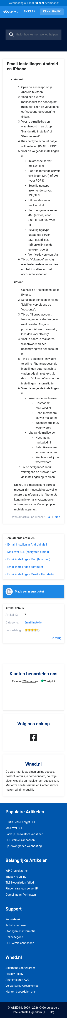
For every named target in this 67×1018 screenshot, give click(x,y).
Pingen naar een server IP (22, 888)
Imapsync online (16, 876)
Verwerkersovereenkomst (22, 985)
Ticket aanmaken (16, 925)
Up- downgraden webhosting (24, 846)
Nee (57, 517)
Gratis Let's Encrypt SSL (21, 822)
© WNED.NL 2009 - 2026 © (24, 1007)
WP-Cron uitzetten (17, 870)
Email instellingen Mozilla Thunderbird (31, 574)
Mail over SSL (14, 828)
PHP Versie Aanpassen (20, 840)
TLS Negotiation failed (20, 882)
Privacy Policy (14, 974)
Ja (48, 517)
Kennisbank (52, 11)
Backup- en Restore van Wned (24, 834)
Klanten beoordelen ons (21, 991)
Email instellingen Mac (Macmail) (28, 559)
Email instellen (33, 622)
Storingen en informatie (20, 931)
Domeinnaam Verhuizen (21, 894)
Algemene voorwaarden (21, 968)
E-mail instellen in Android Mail (27, 544)
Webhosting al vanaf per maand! (34, 3)
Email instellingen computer (25, 567)
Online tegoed (14, 937)
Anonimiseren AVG (17, 979)
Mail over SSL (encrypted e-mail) (28, 552)
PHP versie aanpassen (20, 943)
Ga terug (53, 638)
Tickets (29, 11)
